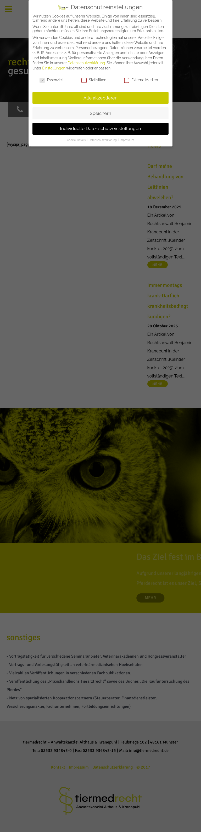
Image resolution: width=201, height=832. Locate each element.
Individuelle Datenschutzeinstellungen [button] (100, 128)
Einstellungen (53, 68)
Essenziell (52, 80)
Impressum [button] (127, 139)
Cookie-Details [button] (76, 139)
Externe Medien (141, 80)
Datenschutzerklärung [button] (103, 139)
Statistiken (93, 80)
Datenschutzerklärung (86, 63)
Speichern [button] (100, 113)
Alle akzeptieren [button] (100, 98)
